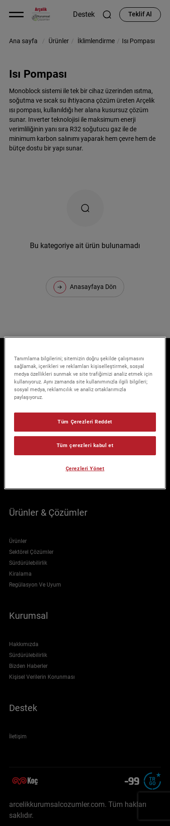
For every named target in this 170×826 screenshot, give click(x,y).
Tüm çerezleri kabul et (85, 445)
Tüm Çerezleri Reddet (85, 421)
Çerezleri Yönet (85, 468)
